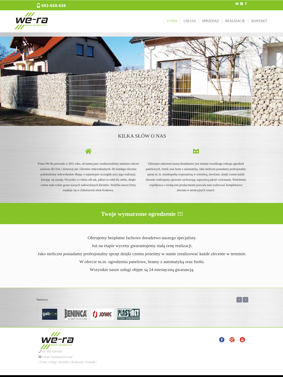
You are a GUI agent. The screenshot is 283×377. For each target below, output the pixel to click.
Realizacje (235, 21)
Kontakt (259, 21)
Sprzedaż (210, 21)
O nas (172, 21)
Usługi (189, 21)
